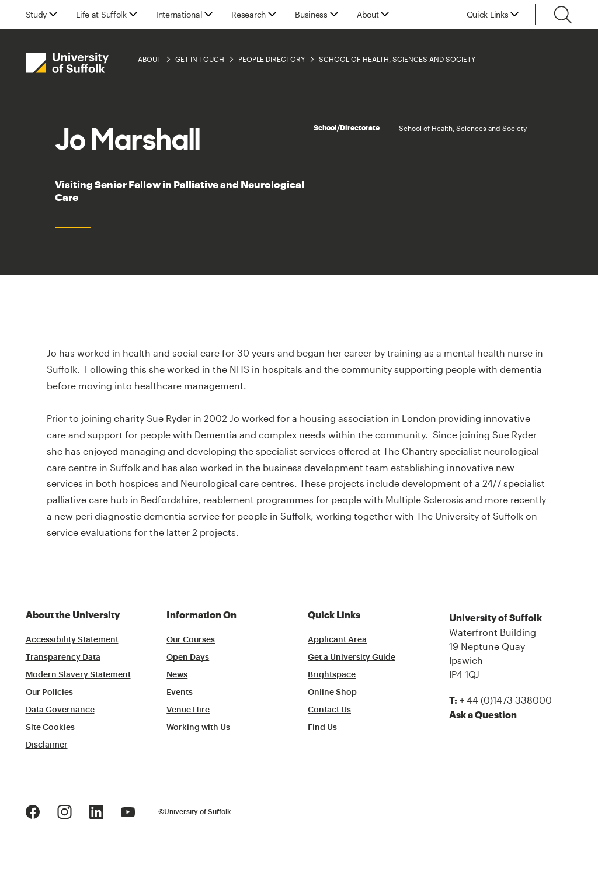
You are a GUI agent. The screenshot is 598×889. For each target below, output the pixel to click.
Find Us (322, 728)
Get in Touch (199, 59)
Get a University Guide (351, 657)
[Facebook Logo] (33, 810)
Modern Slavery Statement (78, 675)
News (176, 675)
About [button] (368, 14)
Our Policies (49, 693)
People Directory (271, 59)
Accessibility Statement (72, 640)
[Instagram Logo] (64, 810)
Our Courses (190, 640)
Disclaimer (47, 745)
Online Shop (332, 693)
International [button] (179, 14)
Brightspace (332, 675)
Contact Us (329, 710)
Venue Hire (188, 710)
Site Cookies (50, 728)
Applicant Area (337, 640)
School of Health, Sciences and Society (397, 59)
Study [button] (36, 14)
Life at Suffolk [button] (101, 14)
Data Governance (60, 710)
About (149, 59)
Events (179, 693)
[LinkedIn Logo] (96, 810)
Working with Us (198, 728)
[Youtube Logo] (128, 810)
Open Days (187, 657)
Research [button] (248, 14)
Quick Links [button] (488, 14)
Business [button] (311, 14)
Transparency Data (63, 657)
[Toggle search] (563, 14)
